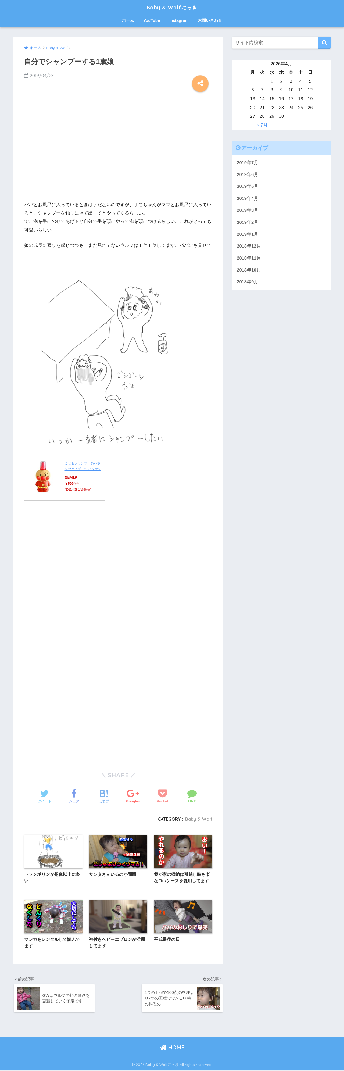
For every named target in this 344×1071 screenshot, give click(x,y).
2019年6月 (248, 174)
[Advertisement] (118, 149)
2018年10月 (249, 270)
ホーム (128, 20)
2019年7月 (248, 162)
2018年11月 (249, 258)
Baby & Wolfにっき (172, 7)
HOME (172, 1048)
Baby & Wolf (198, 819)
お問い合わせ (210, 20)
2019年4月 (248, 198)
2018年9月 (248, 282)
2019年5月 (248, 186)
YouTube (151, 20)
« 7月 (262, 125)
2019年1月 (248, 234)
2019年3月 (248, 210)
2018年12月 (249, 246)
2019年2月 (248, 222)
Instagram (179, 20)
